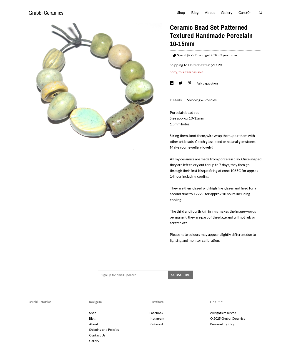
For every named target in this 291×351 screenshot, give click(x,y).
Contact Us (97, 335)
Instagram (157, 318)
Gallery (226, 12)
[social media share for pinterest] (190, 83)
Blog (195, 12)
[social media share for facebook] (172, 83)
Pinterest (156, 324)
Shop (181, 12)
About (210, 12)
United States (198, 65)
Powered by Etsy (222, 324)
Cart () (244, 12)
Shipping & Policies (202, 100)
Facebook (156, 313)
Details (176, 100)
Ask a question (207, 83)
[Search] (260, 13)
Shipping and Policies (104, 329)
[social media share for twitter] (181, 83)
